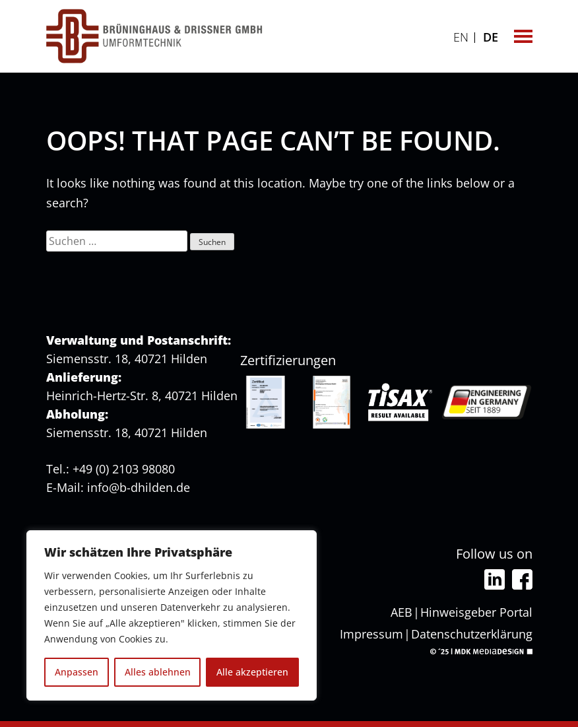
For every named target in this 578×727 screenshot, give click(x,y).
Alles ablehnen (158, 672)
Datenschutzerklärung (471, 634)
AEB (401, 612)
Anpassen (76, 672)
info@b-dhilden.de (138, 487)
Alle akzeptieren (252, 672)
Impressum (371, 634)
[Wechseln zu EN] (461, 36)
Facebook (522, 579)
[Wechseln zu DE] (491, 36)
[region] (171, 615)
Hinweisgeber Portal (476, 612)
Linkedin (494, 579)
